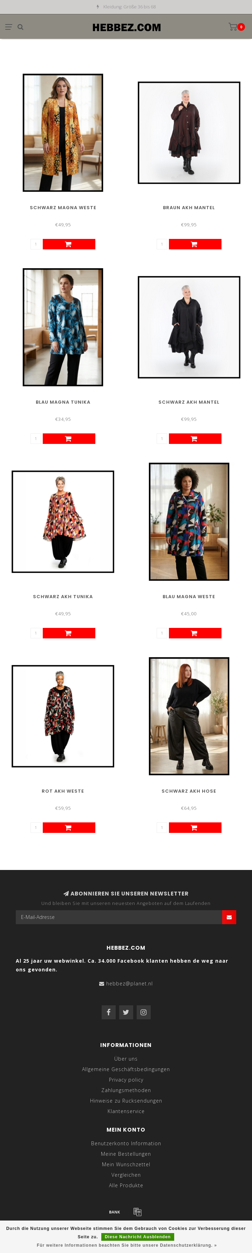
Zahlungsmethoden (126, 1090)
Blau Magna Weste (189, 596)
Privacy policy (126, 1079)
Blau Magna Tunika (63, 402)
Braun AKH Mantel (189, 207)
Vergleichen (126, 1174)
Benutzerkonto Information (126, 1143)
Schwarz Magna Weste (63, 207)
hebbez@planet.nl (129, 983)
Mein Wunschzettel (126, 1164)
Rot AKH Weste (63, 791)
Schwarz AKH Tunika (63, 596)
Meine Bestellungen (126, 1154)
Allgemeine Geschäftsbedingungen (126, 1069)
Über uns (126, 1058)
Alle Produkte (126, 1185)
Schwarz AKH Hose (189, 791)
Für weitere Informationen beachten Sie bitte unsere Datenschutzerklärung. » (127, 1245)
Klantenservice (126, 1111)
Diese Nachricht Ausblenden (138, 1236)
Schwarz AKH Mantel (188, 402)
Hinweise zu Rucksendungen (126, 1100)
